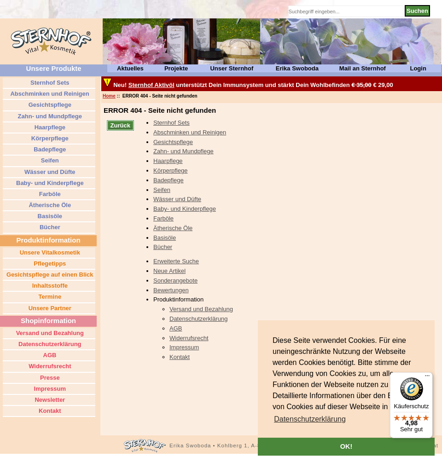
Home (109, 95)
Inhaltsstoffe (49, 285)
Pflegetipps (49, 263)
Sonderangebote (175, 280)
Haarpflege (168, 160)
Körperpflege (170, 170)
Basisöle (164, 237)
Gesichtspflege (173, 142)
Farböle (163, 218)
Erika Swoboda (297, 68)
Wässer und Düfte (177, 199)
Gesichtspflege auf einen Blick (49, 274)
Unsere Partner (49, 308)
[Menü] (427, 377)
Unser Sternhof (231, 68)
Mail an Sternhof (362, 68)
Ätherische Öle (172, 228)
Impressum (184, 347)
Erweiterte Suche (176, 261)
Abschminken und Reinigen (189, 132)
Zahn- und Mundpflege (183, 151)
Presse (48, 377)
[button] (310, 419)
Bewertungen (171, 290)
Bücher (162, 246)
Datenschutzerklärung (198, 318)
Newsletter (49, 399)
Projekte (176, 68)
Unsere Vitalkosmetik (49, 252)
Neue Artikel (169, 270)
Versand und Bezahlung (201, 309)
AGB (175, 328)
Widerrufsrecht (189, 338)
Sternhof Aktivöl (151, 84)
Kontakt (179, 356)
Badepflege (168, 180)
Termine (49, 296)
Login (418, 68)
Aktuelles (130, 68)
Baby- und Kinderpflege (184, 208)
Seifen (161, 189)
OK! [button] (346, 446)
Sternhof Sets (171, 122)
